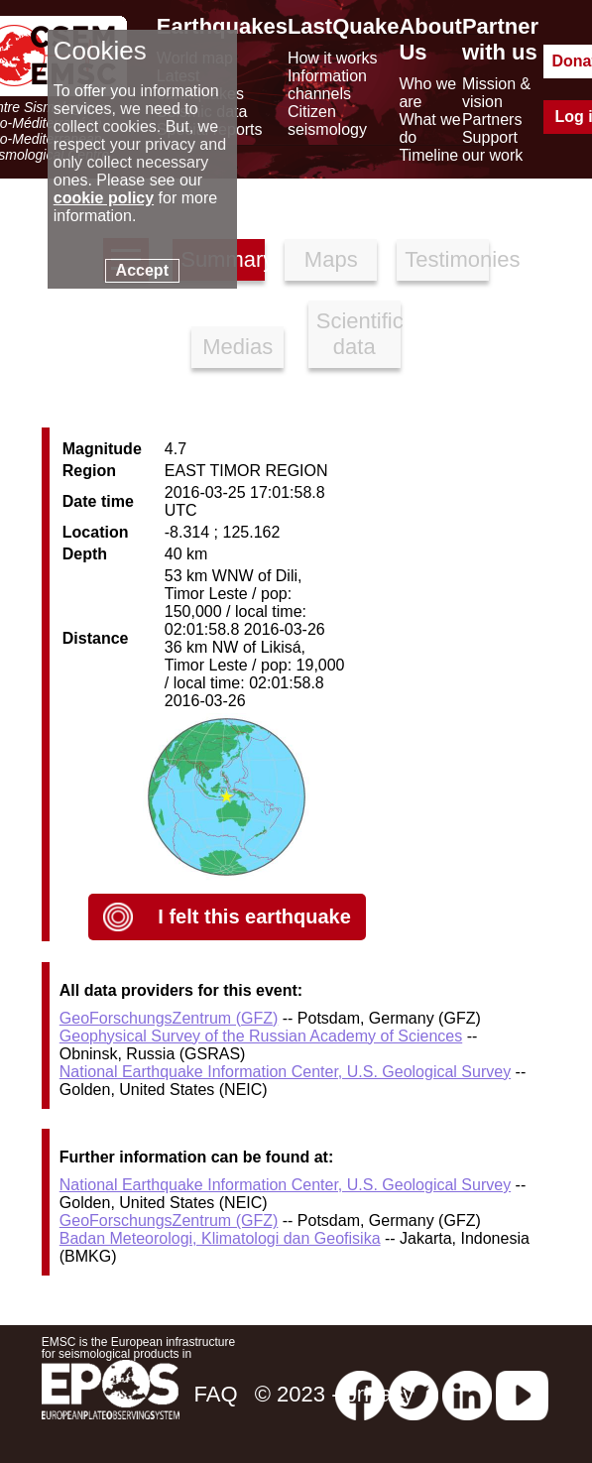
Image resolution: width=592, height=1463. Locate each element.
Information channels (327, 84)
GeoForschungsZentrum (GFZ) (169, 1018)
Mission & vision (496, 92)
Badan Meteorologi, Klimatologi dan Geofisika (220, 1238)
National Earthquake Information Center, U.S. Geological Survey (285, 1071)
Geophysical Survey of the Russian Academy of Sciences (260, 1036)
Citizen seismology (327, 120)
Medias (237, 346)
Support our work (492, 146)
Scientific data (358, 333)
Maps (331, 259)
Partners (492, 119)
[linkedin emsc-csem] (467, 1394)
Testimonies (447, 259)
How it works (333, 58)
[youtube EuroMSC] (522, 1394)
